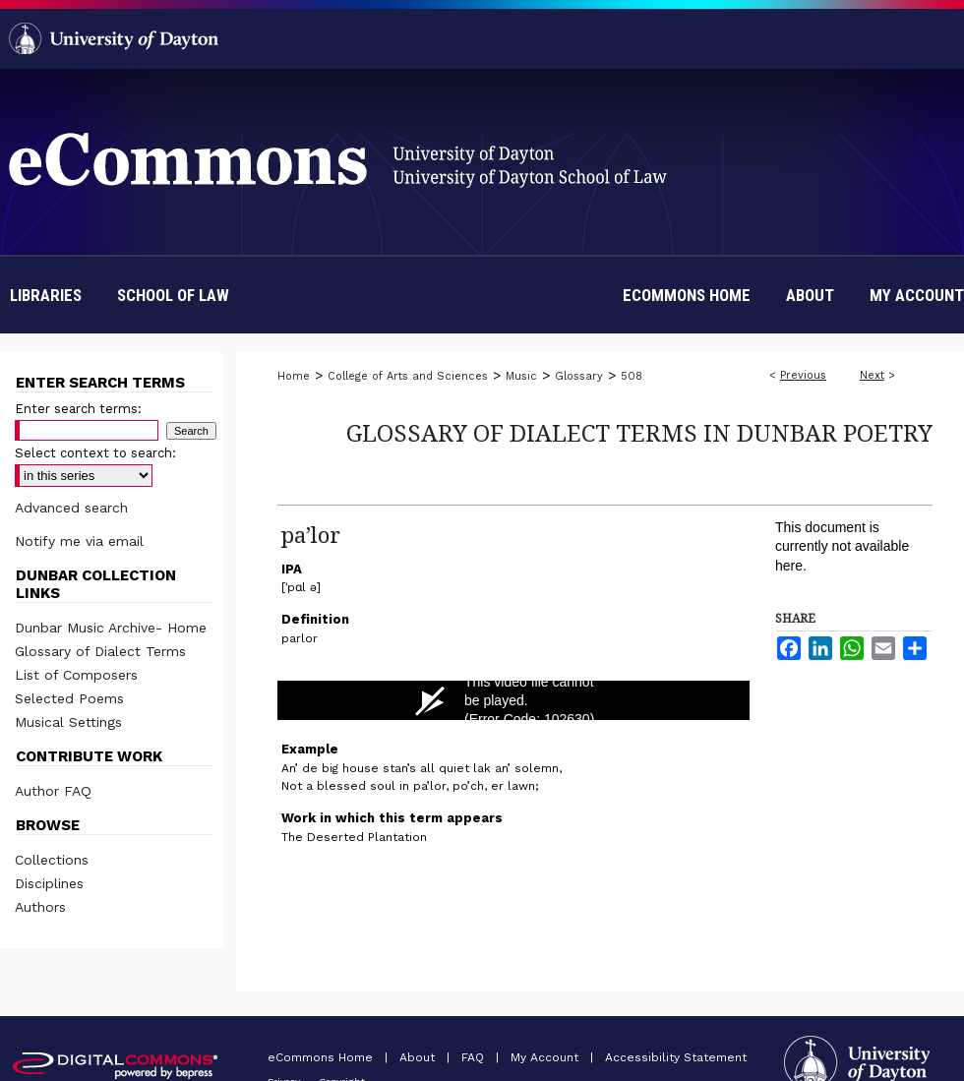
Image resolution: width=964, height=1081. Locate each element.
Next (872, 375)
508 (631, 376)
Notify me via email (79, 541)
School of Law (173, 295)
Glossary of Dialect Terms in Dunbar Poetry (639, 432)
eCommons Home (322, 1057)
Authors (40, 907)
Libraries (46, 295)
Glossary (579, 376)
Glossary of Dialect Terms (100, 651)
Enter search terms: (78, 408)
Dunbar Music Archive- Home (111, 627)
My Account (546, 1057)
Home (293, 376)
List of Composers (76, 675)
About (419, 1057)
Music (521, 376)
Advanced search (71, 507)
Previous (803, 375)
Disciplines (49, 883)
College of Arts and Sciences (408, 376)
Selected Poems (69, 698)
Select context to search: (95, 453)
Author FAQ (53, 791)
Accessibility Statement (676, 1057)
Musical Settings (68, 722)
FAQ (474, 1057)
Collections (52, 860)
